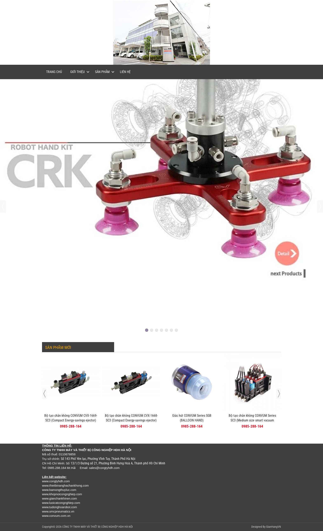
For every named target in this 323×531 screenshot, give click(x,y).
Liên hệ (125, 72)
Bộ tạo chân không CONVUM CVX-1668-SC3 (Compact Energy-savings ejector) (131, 418)
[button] (146, 330)
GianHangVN (273, 526)
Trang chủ (54, 72)
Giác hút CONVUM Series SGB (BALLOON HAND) (191, 418)
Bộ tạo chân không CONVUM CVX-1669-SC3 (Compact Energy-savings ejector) (70, 418)
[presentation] (3, 206)
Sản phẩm (102, 72)
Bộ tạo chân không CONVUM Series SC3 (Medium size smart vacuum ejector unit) (252, 420)
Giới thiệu (77, 72)
